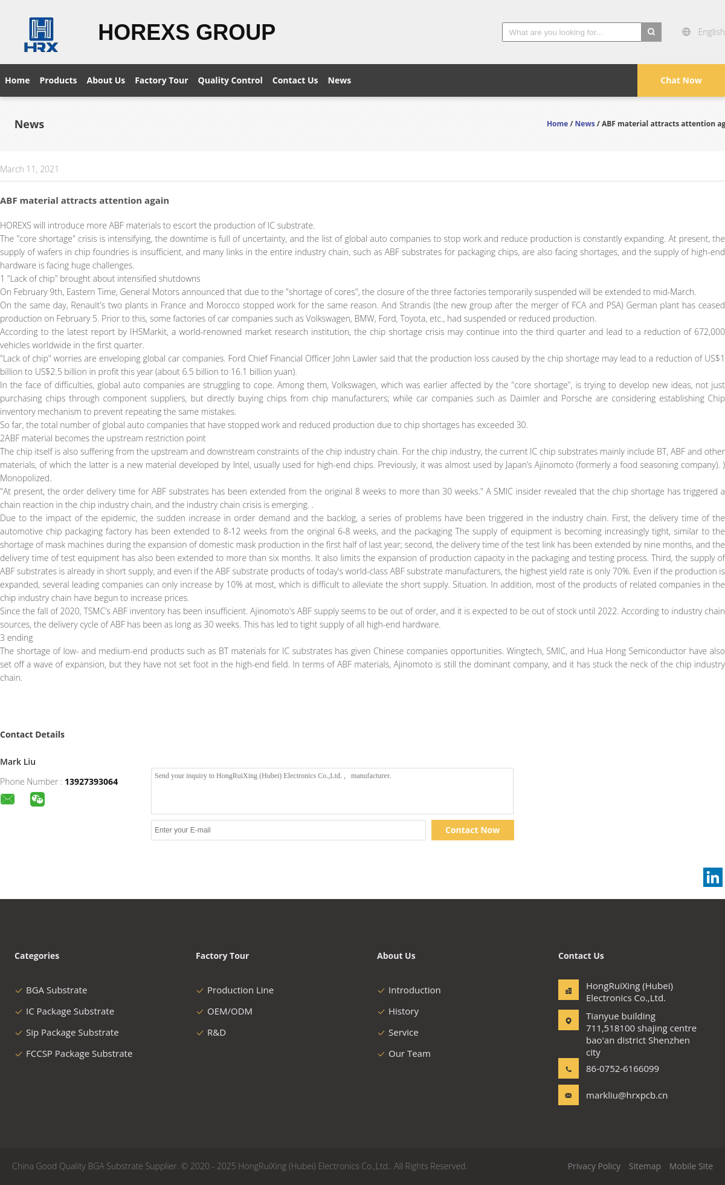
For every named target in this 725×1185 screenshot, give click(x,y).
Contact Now (472, 830)
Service (398, 1032)
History (398, 1011)
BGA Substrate (50, 990)
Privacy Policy (594, 1166)
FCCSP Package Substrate (73, 1053)
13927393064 (91, 781)
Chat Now (680, 80)
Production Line (235, 990)
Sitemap (645, 1166)
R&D (211, 1032)
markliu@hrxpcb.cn (624, 1095)
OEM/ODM (224, 1011)
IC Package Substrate (64, 1011)
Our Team (404, 1053)
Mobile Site (691, 1166)
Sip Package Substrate (66, 1032)
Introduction (409, 990)
